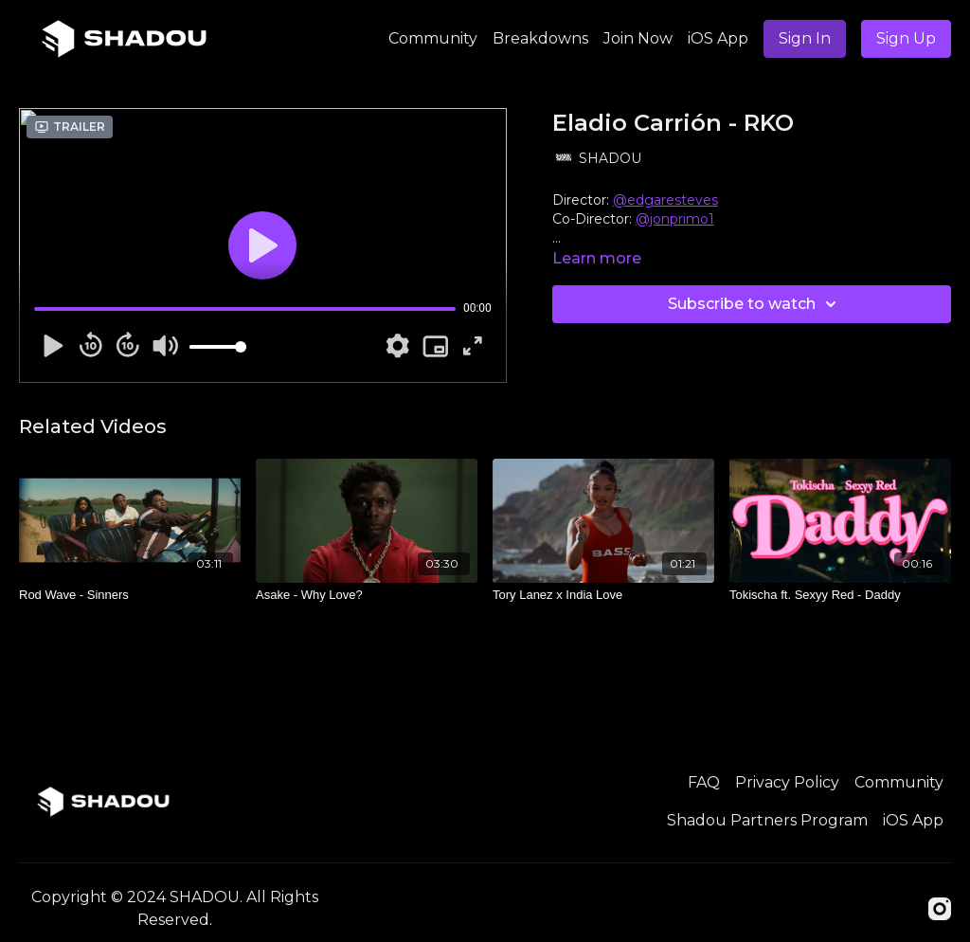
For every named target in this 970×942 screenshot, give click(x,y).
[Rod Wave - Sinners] (130, 595)
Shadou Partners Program (767, 820)
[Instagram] (939, 908)
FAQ (704, 782)
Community (432, 38)
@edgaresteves (665, 199)
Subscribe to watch (755, 304)
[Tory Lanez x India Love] (603, 595)
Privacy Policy (787, 782)
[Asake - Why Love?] (366, 595)
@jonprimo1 (675, 218)
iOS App (718, 38)
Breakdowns (540, 38)
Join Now (638, 38)
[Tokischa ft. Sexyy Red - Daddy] (840, 595)
